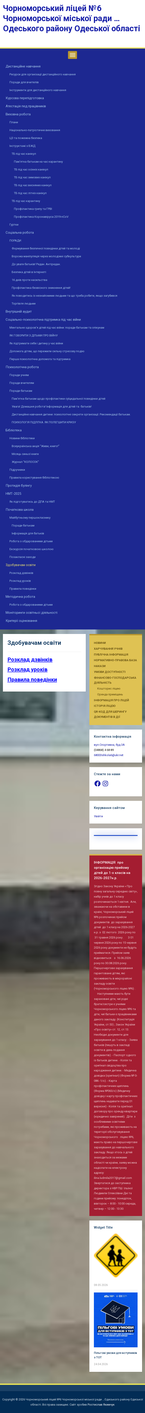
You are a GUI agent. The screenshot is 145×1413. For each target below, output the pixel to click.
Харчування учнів (108, 648)
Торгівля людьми (24, 303)
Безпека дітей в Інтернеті (29, 272)
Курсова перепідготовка (25, 98)
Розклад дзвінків (21, 573)
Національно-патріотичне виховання (34, 130)
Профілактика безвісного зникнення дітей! (41, 287)
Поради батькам (20, 390)
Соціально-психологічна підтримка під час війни (43, 320)
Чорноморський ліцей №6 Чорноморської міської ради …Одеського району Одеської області (71, 18)
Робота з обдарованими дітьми (31, 541)
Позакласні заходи (22, 557)
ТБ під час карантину (26, 201)
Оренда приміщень (110, 694)
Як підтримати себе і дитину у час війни (36, 343)
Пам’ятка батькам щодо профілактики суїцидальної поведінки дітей (58, 398)
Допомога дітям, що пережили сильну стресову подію (46, 351)
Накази (100, 666)
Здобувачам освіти (21, 565)
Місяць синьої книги (25, 454)
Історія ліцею (105, 706)
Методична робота (20, 597)
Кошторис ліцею (108, 688)
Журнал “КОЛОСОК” (25, 462)
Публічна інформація (111, 654)
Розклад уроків (20, 580)
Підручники (17, 469)
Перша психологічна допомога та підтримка (39, 359)
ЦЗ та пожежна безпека (25, 138)
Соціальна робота (20, 233)
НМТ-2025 (13, 494)
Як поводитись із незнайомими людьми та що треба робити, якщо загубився (64, 295)
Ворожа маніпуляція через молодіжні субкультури (46, 256)
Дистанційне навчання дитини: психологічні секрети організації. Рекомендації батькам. (71, 414)
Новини (100, 643)
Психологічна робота (22, 367)
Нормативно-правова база (115, 660)
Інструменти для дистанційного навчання (37, 90)
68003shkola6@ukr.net (108, 755)
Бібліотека (14, 430)
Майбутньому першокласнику (29, 517)
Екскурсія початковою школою (31, 549)
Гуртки (13, 224)
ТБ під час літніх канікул (30, 193)
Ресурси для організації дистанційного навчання (42, 74)
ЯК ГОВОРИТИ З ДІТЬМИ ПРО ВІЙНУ (33, 335)
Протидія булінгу (19, 486)
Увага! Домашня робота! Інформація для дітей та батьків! (52, 406)
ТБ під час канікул (24, 153)
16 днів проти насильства (29, 280)
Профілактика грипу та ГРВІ (33, 208)
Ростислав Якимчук (101, 1404)
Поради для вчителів (24, 82)
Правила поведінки (22, 588)
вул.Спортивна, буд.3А (109, 744)
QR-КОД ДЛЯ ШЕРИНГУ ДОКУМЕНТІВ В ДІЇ (110, 714)
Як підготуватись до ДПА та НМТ (32, 501)
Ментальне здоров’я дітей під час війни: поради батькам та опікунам (56, 327)
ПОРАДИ (15, 240)
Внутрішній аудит (19, 311)
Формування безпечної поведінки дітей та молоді (46, 248)
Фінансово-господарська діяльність (115, 680)
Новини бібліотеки (22, 438)
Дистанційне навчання (23, 66)
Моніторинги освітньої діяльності (31, 613)
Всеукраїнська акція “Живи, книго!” (35, 446)
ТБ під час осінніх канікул (31, 169)
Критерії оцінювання (21, 621)
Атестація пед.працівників (26, 106)
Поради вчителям (21, 383)
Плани (13, 122)
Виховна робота (18, 114)
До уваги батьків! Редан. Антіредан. (36, 264)
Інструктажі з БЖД (22, 146)
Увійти (98, 816)
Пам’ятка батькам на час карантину (38, 161)
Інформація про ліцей (111, 700)
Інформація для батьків (28, 533)
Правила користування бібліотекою (34, 477)
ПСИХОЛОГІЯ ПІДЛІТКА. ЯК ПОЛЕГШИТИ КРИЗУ (44, 422)
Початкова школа (20, 510)
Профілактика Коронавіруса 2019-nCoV (41, 216)
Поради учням (19, 375)
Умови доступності (110, 672)
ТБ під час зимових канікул (32, 177)
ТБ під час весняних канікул (33, 185)
